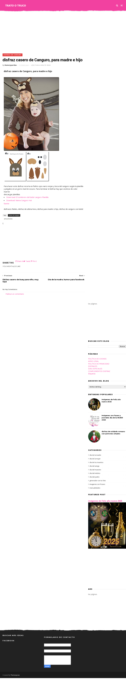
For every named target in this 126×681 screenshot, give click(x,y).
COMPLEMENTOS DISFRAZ (99, 374)
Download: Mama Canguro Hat (19, 200)
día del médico (95, 476)
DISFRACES (92, 369)
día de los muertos (96, 465)
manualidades (95, 491)
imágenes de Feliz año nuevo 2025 (105, 504)
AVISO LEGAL (93, 364)
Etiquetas (92, 377)
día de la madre (95, 458)
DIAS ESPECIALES (95, 372)
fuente (6, 203)
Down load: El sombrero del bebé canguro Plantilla (27, 197)
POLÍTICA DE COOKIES (97, 362)
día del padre (94, 480)
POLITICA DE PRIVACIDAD (98, 367)
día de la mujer (95, 462)
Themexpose (15, 678)
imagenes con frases (97, 487)
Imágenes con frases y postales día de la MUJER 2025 (112, 421)
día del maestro (95, 472)
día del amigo (94, 469)
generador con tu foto (98, 483)
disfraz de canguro (12, 55)
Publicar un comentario (15, 297)
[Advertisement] (63, 31)
